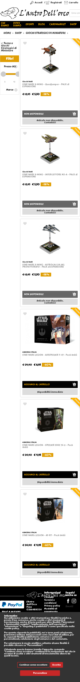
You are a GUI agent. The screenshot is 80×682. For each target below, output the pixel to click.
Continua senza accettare (33, 664)
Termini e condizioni (50, 601)
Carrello (73, 2)
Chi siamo (5, 24)
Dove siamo (17, 24)
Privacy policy (52, 605)
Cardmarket (57, 24)
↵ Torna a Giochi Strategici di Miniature (9, 46)
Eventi (29, 24)
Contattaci (50, 122)
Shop (73, 24)
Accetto (56, 664)
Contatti (49, 597)
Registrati (56, 2)
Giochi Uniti (27, 81)
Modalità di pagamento (51, 610)
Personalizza (40, 673)
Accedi (38, 2)
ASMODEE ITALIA (29, 352)
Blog (41, 24)
